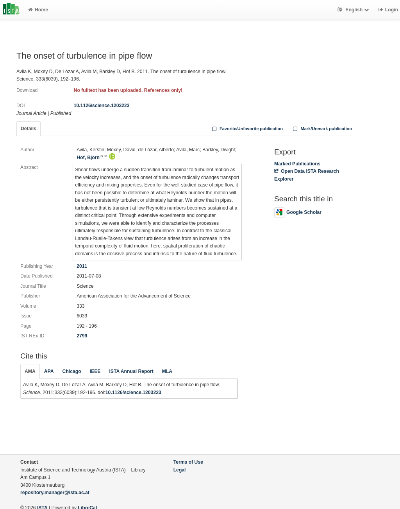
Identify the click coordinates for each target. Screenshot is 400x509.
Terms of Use (188, 462)
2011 (82, 266)
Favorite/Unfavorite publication (246, 128)
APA (49, 371)
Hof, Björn (92, 157)
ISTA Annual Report (131, 371)
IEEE (95, 371)
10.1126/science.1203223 (102, 105)
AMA (30, 371)
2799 (82, 336)
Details (28, 128)
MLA (167, 371)
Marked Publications (297, 164)
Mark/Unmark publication (321, 128)
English (354, 10)
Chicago (71, 371)
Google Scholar (297, 212)
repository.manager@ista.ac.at (54, 492)
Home (38, 10)
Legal (179, 470)
